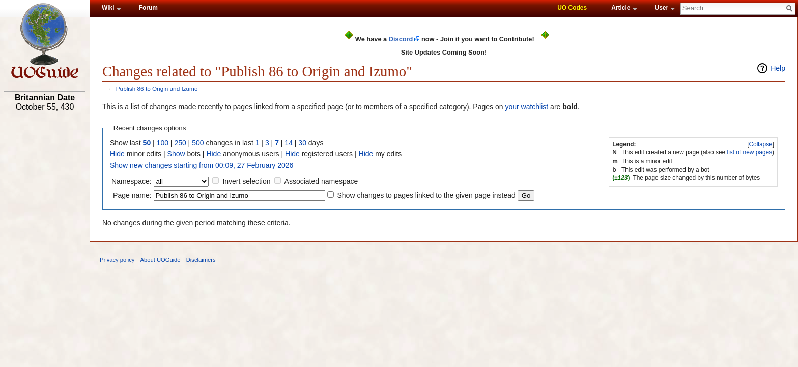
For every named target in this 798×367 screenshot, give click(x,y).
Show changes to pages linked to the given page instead (426, 195)
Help (778, 68)
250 (180, 143)
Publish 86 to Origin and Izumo (157, 88)
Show (176, 154)
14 (288, 143)
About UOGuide (160, 260)
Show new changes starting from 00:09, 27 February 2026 (201, 165)
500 (198, 143)
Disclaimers (201, 260)
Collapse (760, 144)
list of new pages (750, 152)
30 (302, 143)
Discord (401, 39)
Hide (117, 154)
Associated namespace (321, 181)
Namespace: (131, 181)
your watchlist (526, 106)
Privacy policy (117, 260)
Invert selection (246, 181)
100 (162, 143)
